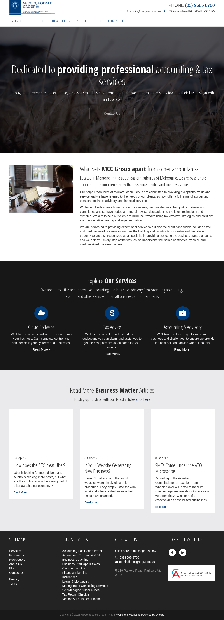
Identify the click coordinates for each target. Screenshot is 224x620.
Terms (13, 583)
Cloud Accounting (74, 568)
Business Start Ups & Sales (81, 564)
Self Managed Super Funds (81, 590)
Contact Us (117, 21)
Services (18, 21)
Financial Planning (74, 572)
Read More (41, 349)
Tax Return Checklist (76, 594)
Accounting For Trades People (82, 551)
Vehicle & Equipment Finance (82, 599)
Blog (100, 21)
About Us (84, 21)
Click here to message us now (135, 551)
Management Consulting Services (85, 586)
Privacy (14, 579)
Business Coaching (75, 559)
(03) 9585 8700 (129, 557)
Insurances (69, 577)
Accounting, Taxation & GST (81, 555)
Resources (39, 21)
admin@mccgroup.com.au (145, 11)
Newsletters (62, 21)
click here (143, 399)
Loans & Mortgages (75, 581)
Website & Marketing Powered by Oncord (140, 614)
